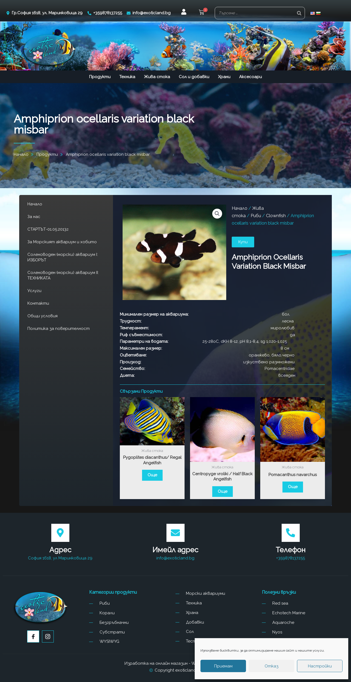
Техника (127, 76)
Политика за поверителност (58, 328)
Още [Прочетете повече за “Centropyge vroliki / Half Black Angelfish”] (222, 491)
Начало (34, 204)
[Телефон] (291, 533)
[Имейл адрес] (175, 533)
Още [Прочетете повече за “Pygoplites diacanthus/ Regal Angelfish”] (152, 474)
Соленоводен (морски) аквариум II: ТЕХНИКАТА (63, 275)
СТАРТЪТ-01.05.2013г (48, 229)
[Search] (299, 13)
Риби (256, 215)
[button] (201, 13)
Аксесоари (250, 76)
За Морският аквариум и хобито (62, 241)
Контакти (38, 303)
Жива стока (157, 76)
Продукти (100, 76)
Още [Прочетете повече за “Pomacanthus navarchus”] (293, 486)
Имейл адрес (175, 550)
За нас (33, 216)
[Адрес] (60, 533)
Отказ (271, 666)
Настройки (320, 666)
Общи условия (42, 315)
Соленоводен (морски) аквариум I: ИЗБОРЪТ (62, 257)
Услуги (34, 290)
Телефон (290, 550)
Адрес (60, 550)
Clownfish (276, 215)
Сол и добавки (194, 76)
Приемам (223, 666)
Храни (224, 76)
